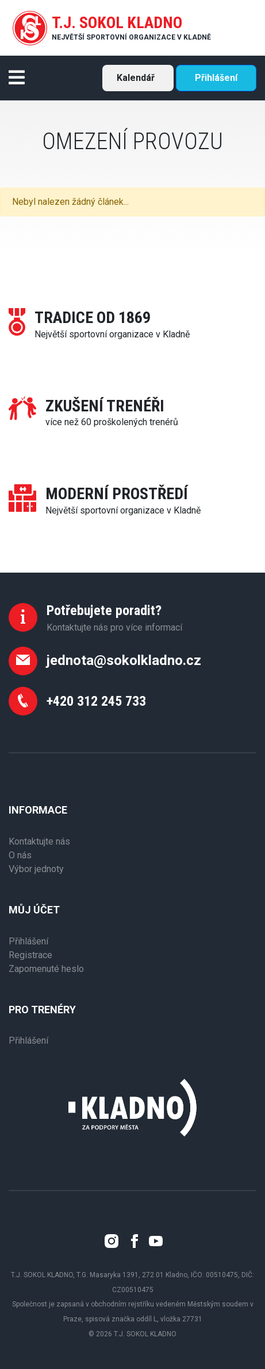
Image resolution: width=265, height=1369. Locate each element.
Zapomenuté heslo (46, 968)
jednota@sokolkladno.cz (124, 660)
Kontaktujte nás (39, 841)
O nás (20, 855)
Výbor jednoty (36, 869)
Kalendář (136, 77)
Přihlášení (216, 77)
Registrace (30, 955)
